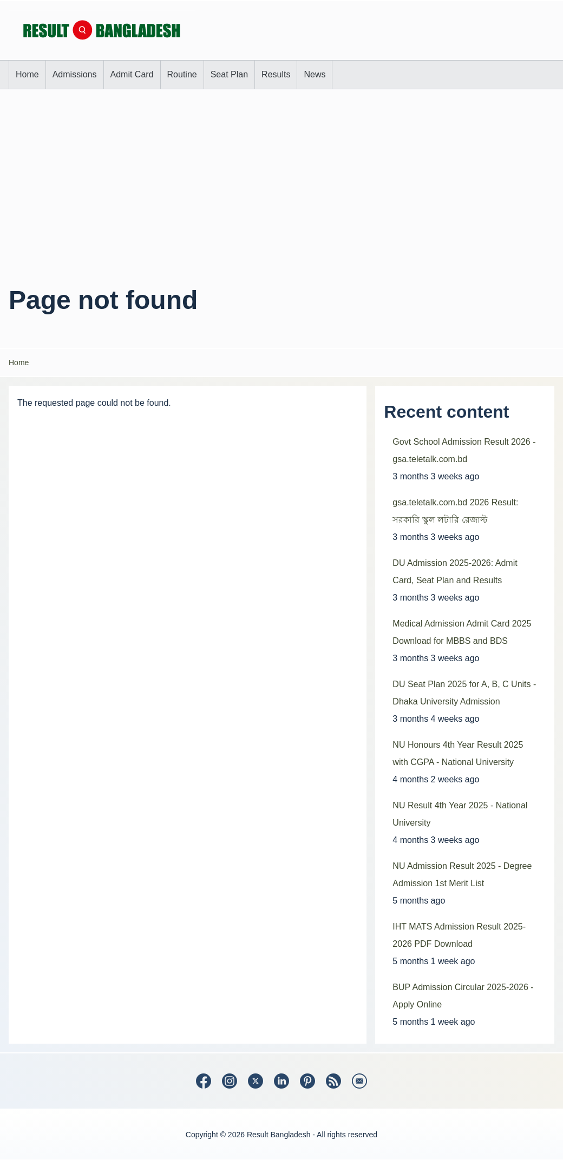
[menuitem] (27, 75)
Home (19, 362)
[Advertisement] (281, 180)
